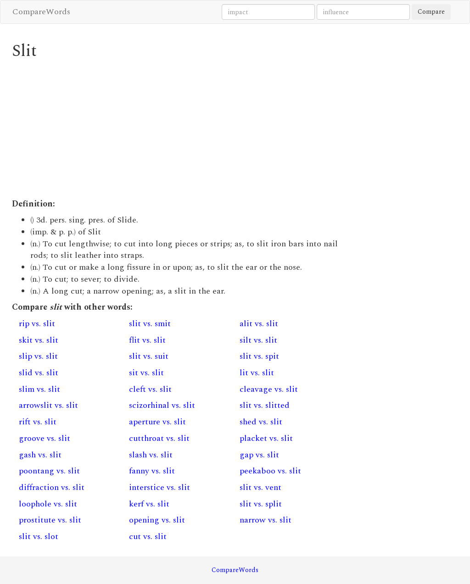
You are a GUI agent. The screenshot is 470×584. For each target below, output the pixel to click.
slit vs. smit (150, 323)
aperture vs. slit (157, 422)
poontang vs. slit (49, 471)
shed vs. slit (261, 422)
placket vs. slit (266, 438)
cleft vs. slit (150, 389)
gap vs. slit (259, 455)
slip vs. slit (38, 356)
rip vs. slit (37, 323)
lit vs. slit (257, 373)
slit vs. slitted (265, 405)
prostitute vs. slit (50, 520)
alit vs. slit (259, 323)
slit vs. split (261, 504)
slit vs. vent (260, 487)
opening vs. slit (157, 520)
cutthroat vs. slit (159, 438)
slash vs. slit (151, 455)
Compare (431, 12)
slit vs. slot (38, 536)
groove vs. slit (44, 438)
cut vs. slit (148, 536)
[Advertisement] (177, 129)
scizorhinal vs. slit (162, 405)
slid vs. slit (38, 373)
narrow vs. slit (265, 520)
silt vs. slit (258, 340)
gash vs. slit (40, 455)
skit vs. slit (38, 340)
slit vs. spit (259, 356)
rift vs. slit (37, 422)
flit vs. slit (147, 340)
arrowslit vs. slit (48, 405)
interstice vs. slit (159, 487)
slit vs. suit (148, 356)
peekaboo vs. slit (270, 471)
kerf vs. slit (149, 504)
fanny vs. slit (152, 471)
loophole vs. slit (48, 504)
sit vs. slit (146, 373)
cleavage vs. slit (269, 389)
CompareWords (41, 12)
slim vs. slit (39, 389)
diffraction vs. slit (51, 487)
